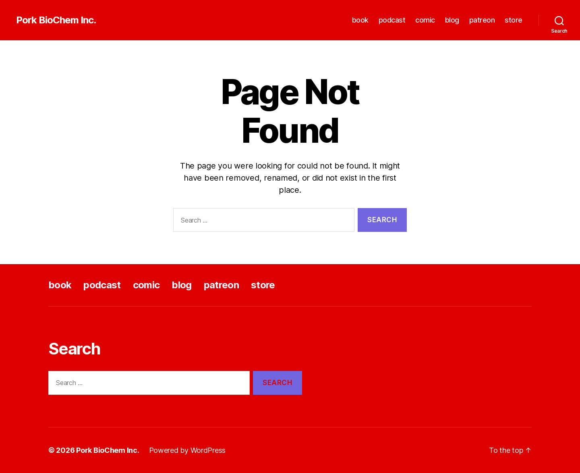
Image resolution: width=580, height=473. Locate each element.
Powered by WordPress (187, 450)
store (513, 20)
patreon (482, 20)
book (360, 20)
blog (452, 20)
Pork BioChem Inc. (56, 20)
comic (425, 20)
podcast (392, 20)
